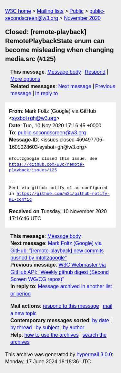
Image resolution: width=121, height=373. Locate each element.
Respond (95, 72)
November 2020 (82, 18)
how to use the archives (52, 335)
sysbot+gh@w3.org (34, 118)
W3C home (18, 11)
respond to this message (71, 306)
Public (76, 11)
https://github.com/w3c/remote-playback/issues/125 (47, 167)
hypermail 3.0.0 (94, 354)
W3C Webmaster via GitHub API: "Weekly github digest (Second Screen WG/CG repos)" (59, 272)
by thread (21, 327)
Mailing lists (50, 11)
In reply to (46, 93)
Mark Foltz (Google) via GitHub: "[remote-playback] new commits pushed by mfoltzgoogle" (57, 250)
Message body (64, 72)
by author (73, 327)
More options (25, 79)
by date (100, 320)
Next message (74, 86)
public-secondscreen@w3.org (52, 132)
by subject (47, 327)
